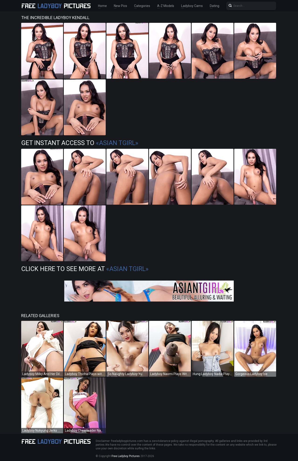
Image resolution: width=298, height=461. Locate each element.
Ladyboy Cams (192, 6)
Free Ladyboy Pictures (126, 456)
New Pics (120, 6)
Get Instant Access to (79, 143)
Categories (142, 6)
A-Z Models (165, 6)
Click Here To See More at (85, 269)
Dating (214, 6)
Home (102, 6)
